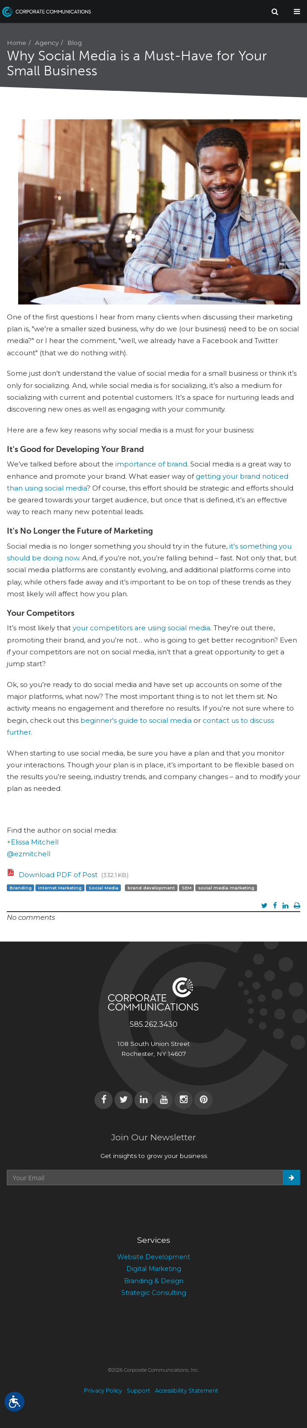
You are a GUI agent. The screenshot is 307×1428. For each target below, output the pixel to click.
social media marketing (226, 887)
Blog (74, 42)
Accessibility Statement (186, 1390)
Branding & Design (153, 1281)
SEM (187, 887)
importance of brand (151, 464)
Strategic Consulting (153, 1293)
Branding (21, 887)
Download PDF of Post (58, 874)
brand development (151, 887)
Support (138, 1390)
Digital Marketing (153, 1269)
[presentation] (76, 1207)
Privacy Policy (103, 1390)
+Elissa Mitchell (33, 842)
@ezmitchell (28, 853)
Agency (47, 42)
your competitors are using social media (141, 627)
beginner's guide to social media (136, 720)
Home (16, 42)
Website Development (153, 1257)
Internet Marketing (60, 887)
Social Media (104, 887)
